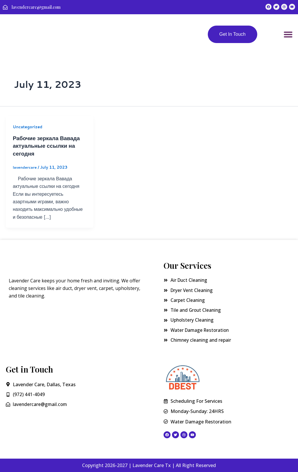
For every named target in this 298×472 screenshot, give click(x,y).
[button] (288, 35)
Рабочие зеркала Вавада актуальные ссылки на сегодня (48, 146)
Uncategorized (28, 128)
